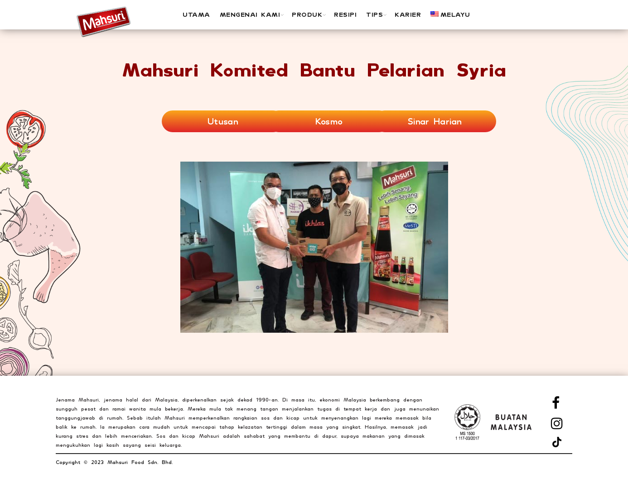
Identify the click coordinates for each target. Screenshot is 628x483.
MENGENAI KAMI (250, 14)
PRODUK (307, 14)
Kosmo (329, 121)
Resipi (345, 14)
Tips (374, 14)
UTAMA (196, 14)
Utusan (223, 121)
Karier (408, 14)
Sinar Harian (435, 121)
